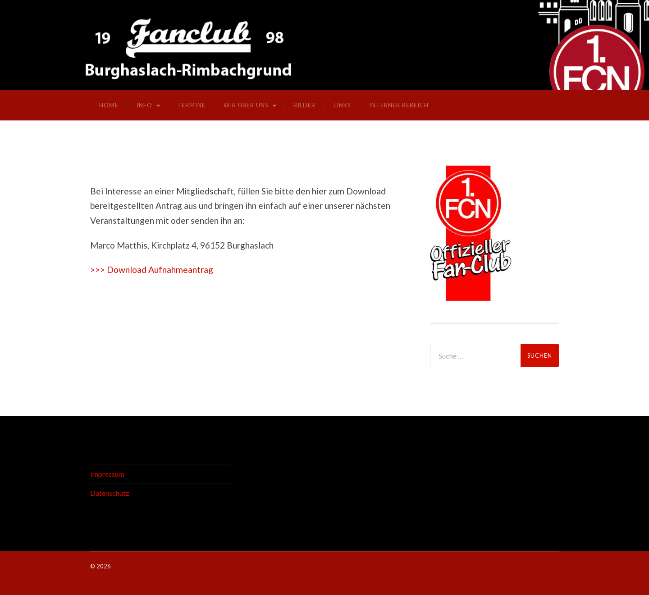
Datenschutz (109, 493)
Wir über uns (246, 105)
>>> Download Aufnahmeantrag (151, 269)
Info (144, 105)
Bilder (304, 105)
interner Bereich (399, 105)
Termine (191, 105)
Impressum (107, 474)
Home (109, 105)
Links (342, 105)
